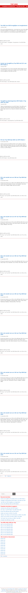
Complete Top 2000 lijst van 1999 (7, 519)
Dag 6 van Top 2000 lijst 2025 (7, 532)
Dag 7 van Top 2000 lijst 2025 (7, 534)
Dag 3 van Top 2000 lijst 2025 (7, 527)
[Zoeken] (13, 494)
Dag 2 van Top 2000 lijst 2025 (7, 525)
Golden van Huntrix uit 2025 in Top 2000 (9, 513)
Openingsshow (11, 120)
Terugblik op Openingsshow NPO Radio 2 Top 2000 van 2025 (13, 500)
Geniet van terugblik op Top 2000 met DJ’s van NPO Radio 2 (13, 498)
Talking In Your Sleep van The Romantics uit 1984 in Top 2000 (13, 514)
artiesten (16, 591)
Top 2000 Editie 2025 (12, 81)
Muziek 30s (3, 553)
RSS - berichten (4, 556)
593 (6, 476)
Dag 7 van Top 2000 (6, 195)
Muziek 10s (3, 540)
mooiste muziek (3, 591)
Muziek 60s (3, 548)
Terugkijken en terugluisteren (8, 6)
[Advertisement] (14, 1)
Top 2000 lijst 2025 (21, 6)
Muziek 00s (3, 542)
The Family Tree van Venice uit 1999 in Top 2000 (10, 518)
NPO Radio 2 (4, 42)
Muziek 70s (3, 547)
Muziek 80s (3, 545)
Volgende (9, 476)
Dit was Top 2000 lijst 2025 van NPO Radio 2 (13, 140)
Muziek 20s (3, 538)
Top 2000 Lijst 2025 (6, 40)
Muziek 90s (3, 543)
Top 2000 (14, 4)
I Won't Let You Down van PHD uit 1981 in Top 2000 (11, 516)
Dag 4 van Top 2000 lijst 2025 (7, 529)
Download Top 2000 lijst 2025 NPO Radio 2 (9, 508)
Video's (18, 81)
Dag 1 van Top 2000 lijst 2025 (7, 524)
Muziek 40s (3, 552)
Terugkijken (10, 42)
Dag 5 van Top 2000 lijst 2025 (7, 530)
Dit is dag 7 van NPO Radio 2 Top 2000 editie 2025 (11, 509)
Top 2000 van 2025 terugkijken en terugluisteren (14, 25)
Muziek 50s (3, 550)
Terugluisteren (16, 42)
